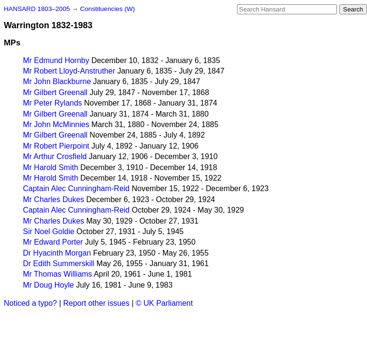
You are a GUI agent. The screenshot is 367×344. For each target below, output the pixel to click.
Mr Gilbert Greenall (55, 92)
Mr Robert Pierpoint (56, 146)
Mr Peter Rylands (52, 103)
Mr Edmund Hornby (56, 60)
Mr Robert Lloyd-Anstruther (69, 71)
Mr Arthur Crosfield (54, 156)
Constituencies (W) (107, 8)
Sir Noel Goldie (49, 231)
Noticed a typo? (30, 303)
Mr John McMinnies (56, 124)
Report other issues (96, 303)
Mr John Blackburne (57, 81)
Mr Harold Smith (50, 167)
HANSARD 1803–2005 (37, 8)
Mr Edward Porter (53, 242)
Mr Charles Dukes (53, 199)
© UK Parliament (164, 303)
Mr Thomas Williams (57, 274)
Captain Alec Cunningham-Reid (76, 188)
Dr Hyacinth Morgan (57, 253)
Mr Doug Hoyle (48, 285)
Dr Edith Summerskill (58, 263)
